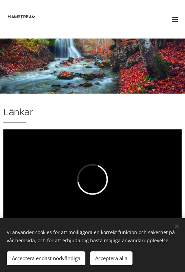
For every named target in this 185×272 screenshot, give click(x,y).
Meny (175, 19)
